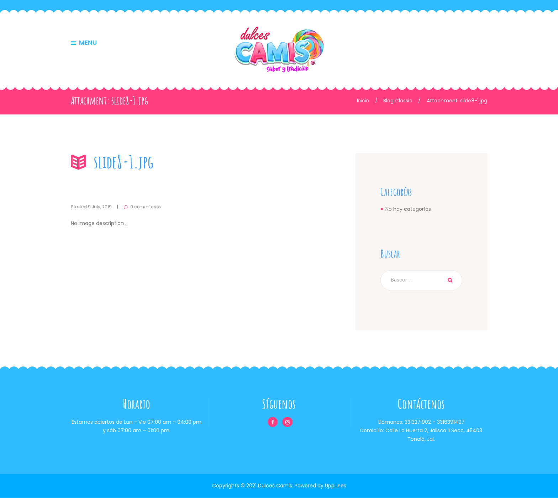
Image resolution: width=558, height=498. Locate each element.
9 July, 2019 (100, 207)
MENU (88, 43)
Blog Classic (397, 100)
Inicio (362, 100)
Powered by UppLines (320, 485)
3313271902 (417, 422)
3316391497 (451, 422)
